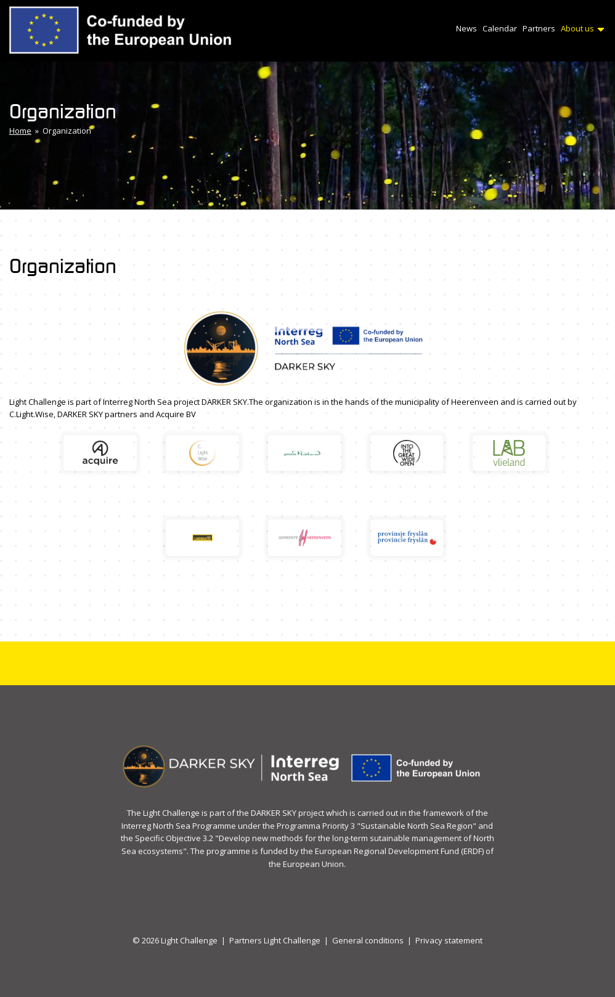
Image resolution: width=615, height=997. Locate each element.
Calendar (500, 28)
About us (582, 28)
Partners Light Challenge (274, 940)
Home (20, 130)
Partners (539, 28)
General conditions (368, 940)
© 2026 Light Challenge (175, 940)
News (466, 28)
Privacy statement (449, 940)
